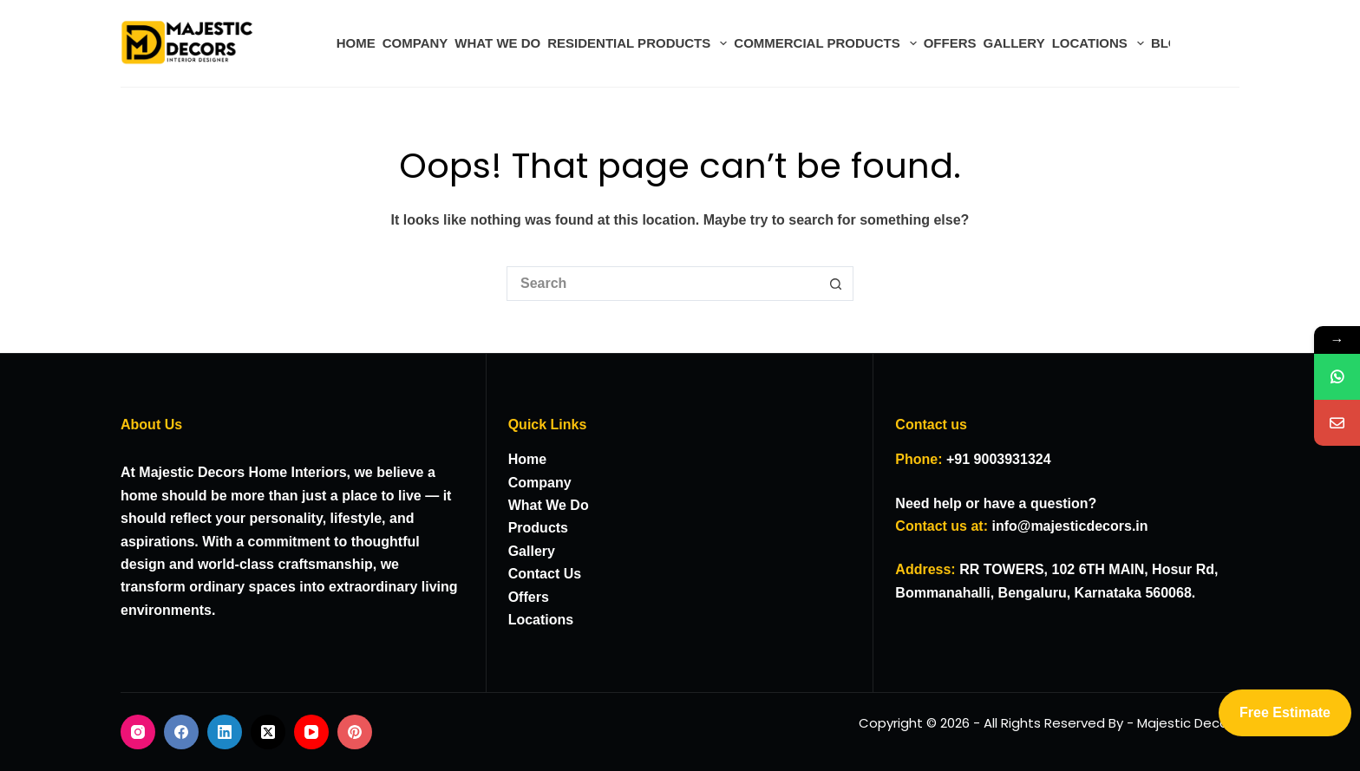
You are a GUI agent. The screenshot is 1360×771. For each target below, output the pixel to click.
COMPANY (415, 43)
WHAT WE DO (497, 43)
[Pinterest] (354, 732)
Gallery (531, 551)
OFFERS (950, 43)
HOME (356, 43)
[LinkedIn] (224, 732)
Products (538, 527)
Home (527, 459)
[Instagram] (138, 732)
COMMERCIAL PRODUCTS (826, 43)
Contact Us (544, 573)
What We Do (548, 505)
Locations (541, 619)
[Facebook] (181, 732)
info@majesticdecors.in (1069, 526)
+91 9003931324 (998, 459)
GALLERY (1014, 43)
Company (540, 482)
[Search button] (836, 283)
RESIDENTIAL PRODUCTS (638, 43)
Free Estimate (1285, 712)
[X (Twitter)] (268, 732)
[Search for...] (663, 283)
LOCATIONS (1100, 43)
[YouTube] (311, 732)
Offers (528, 597)
